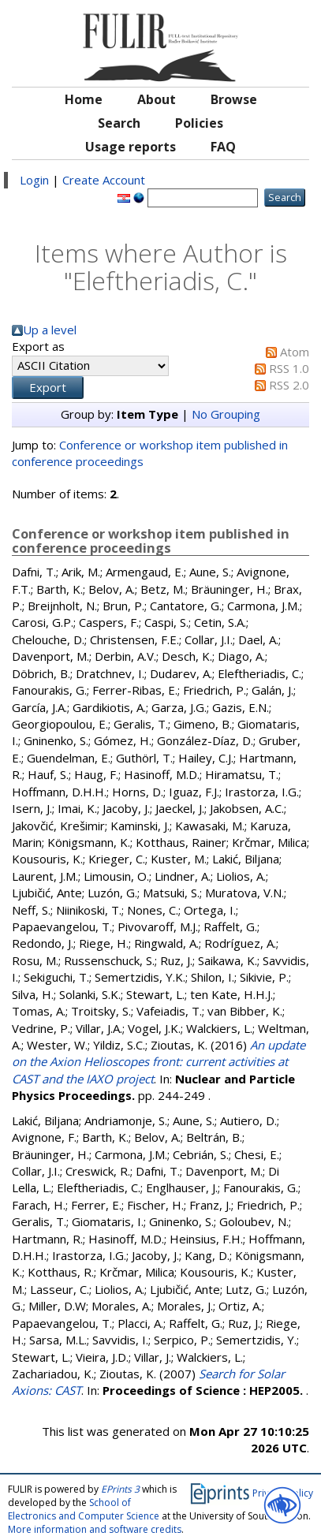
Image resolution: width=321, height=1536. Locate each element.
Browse (234, 99)
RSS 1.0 (289, 368)
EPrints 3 (120, 1489)
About (156, 99)
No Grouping (226, 414)
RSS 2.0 (289, 385)
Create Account (103, 180)
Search (119, 123)
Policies (199, 123)
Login (34, 180)
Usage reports (130, 146)
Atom (294, 352)
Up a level (50, 329)
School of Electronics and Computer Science (83, 1509)
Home (84, 99)
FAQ (223, 146)
